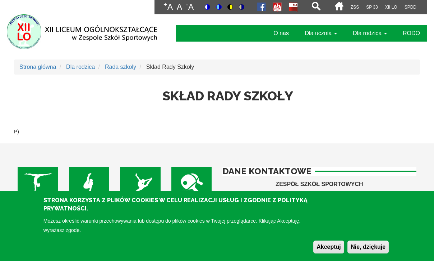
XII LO (391, 7)
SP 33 (372, 7)
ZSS (355, 7)
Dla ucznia (321, 33)
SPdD (410, 7)
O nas (281, 33)
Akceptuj (329, 251)
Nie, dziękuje (368, 251)
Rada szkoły (120, 67)
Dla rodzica (370, 33)
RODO (411, 33)
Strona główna (37, 67)
